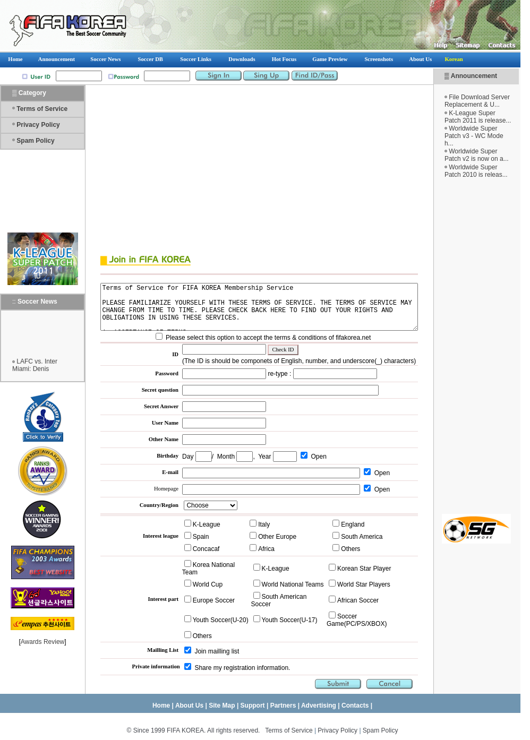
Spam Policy (35, 140)
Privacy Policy (37, 124)
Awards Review (42, 642)
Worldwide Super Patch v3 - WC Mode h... (485, 136)
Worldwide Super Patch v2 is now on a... (488, 155)
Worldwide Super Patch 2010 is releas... (487, 171)
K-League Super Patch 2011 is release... (489, 116)
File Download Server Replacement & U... (488, 100)
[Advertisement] (487, 346)
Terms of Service (41, 109)
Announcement (485, 76)
